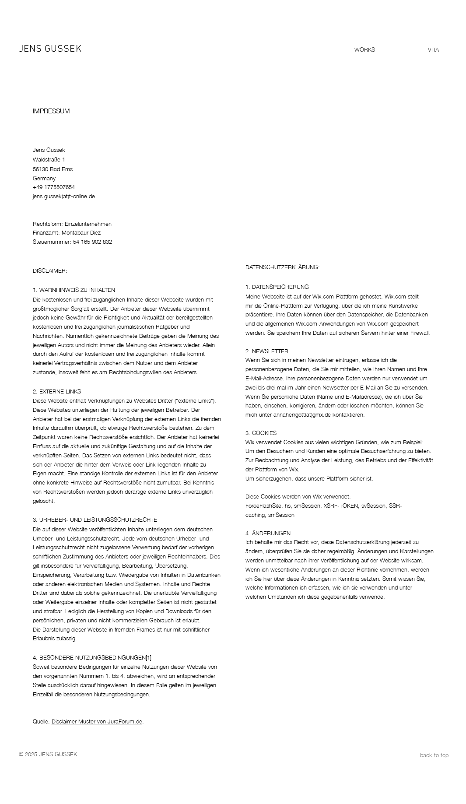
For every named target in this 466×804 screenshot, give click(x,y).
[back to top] (417, 754)
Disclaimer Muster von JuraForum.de (97, 721)
